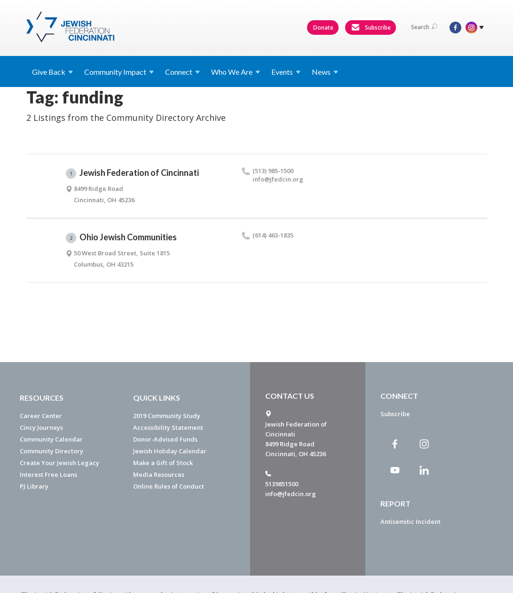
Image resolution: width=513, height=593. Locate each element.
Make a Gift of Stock (163, 463)
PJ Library (34, 486)
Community (119, 71)
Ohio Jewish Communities (121, 237)
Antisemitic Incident (410, 521)
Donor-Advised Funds (165, 439)
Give (52, 71)
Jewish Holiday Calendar (169, 451)
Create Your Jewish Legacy (59, 463)
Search (424, 27)
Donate (323, 28)
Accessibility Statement (168, 427)
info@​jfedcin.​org (278, 179)
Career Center (41, 415)
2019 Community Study (166, 415)
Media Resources (158, 474)
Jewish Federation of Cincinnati (132, 173)
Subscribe (371, 28)
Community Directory (51, 451)
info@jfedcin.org (290, 494)
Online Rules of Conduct (168, 486)
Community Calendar (51, 439)
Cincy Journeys (41, 427)
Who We (235, 71)
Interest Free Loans (48, 474)
